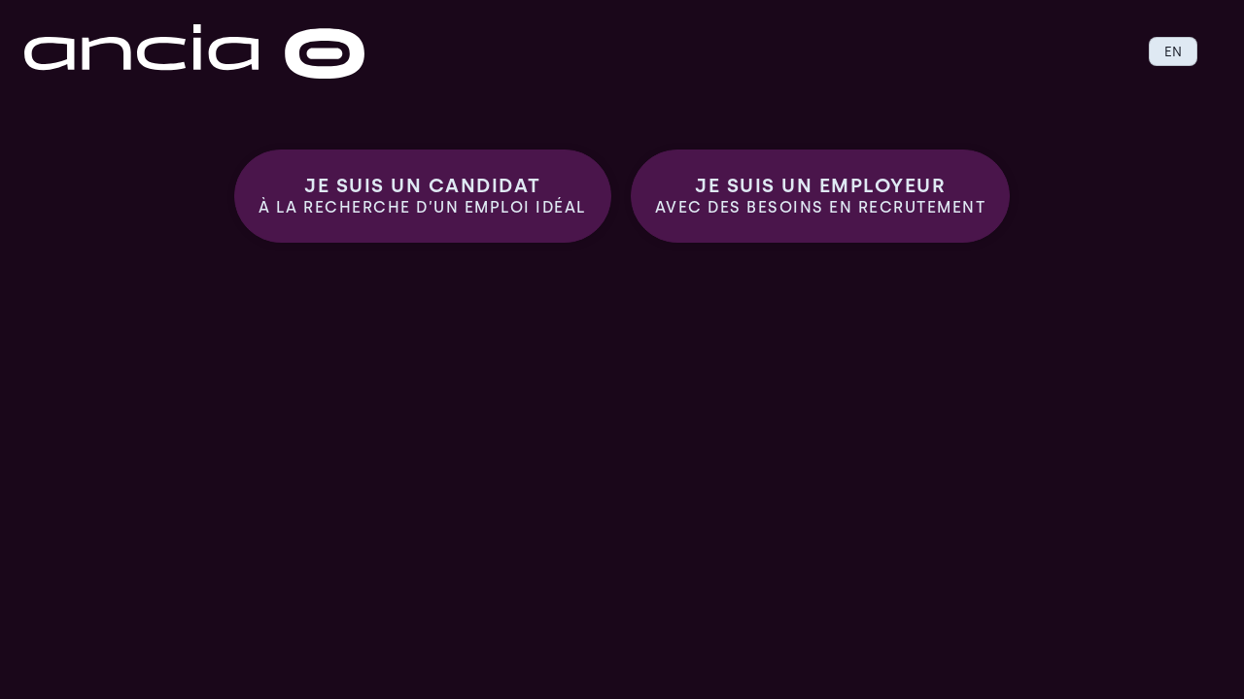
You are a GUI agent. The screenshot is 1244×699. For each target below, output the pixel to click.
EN (1173, 51)
